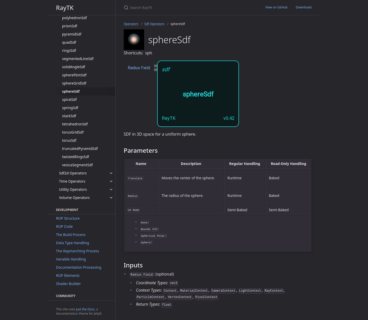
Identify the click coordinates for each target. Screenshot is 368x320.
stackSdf (69, 115)
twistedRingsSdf (75, 156)
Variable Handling (71, 259)
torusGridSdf (73, 132)
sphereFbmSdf (74, 75)
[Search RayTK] (184, 7)
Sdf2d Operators (73, 173)
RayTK (65, 7)
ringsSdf (69, 50)
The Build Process (71, 234)
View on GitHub (276, 7)
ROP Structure (68, 218)
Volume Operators (74, 197)
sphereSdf (70, 91)
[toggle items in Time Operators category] (111, 181)
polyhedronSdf (74, 17)
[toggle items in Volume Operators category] (111, 198)
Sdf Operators (154, 24)
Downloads (304, 7)
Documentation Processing (78, 267)
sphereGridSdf (74, 83)
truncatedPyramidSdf (80, 148)
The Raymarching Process (77, 250)
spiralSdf (69, 99)
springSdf (70, 107)
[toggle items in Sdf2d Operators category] (111, 173)
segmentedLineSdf (78, 58)
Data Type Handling (72, 242)
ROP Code (64, 226)
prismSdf (69, 25)
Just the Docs (85, 309)
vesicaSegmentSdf (77, 164)
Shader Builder (68, 283)
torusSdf (69, 140)
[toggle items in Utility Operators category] (111, 189)
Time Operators (72, 181)
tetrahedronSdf (75, 124)
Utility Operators (73, 189)
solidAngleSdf (73, 66)
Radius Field (139, 67)
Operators (131, 24)
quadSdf (69, 42)
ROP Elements (67, 275)
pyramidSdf (71, 34)
